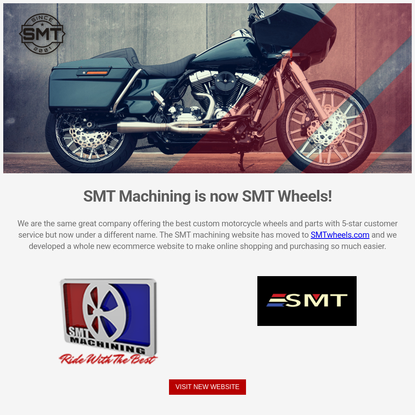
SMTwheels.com (340, 235)
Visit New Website (207, 386)
